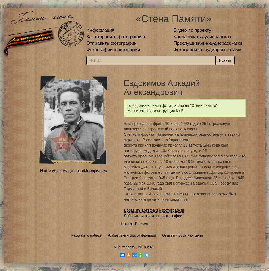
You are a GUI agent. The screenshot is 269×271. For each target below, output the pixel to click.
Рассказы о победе (86, 235)
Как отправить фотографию (115, 36)
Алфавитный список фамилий (132, 235)
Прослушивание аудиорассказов (208, 43)
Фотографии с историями (113, 49)
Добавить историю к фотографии (153, 216)
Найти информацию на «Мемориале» (73, 171)
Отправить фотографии (111, 43)
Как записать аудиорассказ (202, 36)
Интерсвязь (127, 247)
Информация (100, 30)
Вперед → (144, 224)
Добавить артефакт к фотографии (154, 210)
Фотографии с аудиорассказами (207, 49)
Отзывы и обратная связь (182, 235)
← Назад (124, 224)
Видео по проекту (192, 30)
